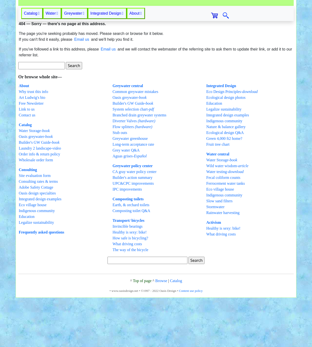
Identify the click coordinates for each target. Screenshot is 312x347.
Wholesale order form (36, 209)
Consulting (28, 219)
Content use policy (191, 340)
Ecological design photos (225, 147)
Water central (217, 203)
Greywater (74, 63)
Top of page (142, 330)
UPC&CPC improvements (133, 233)
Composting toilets (128, 248)
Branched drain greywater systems (139, 164)
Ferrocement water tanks (225, 233)
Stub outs (120, 182)
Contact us (27, 164)
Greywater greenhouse (130, 188)
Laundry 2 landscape (40, 197)
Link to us (27, 158)
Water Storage (34, 180)
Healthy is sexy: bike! (130, 281)
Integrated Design (106, 63)
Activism (213, 272)
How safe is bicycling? (130, 287)
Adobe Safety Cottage (36, 237)
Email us (81, 89)
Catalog (25, 174)
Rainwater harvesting (222, 262)
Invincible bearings (128, 276)
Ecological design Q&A (225, 182)
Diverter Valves (134, 170)
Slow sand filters (219, 250)
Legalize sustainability (36, 272)
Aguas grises (130, 205)
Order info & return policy (39, 203)
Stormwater (215, 256)
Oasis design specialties (37, 242)
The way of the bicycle (130, 299)
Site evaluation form (35, 225)
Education (27, 266)
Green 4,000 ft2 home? (224, 188)
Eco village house (33, 254)
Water (52, 63)
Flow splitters (132, 176)
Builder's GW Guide (39, 192)
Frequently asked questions (41, 281)
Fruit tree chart (217, 194)
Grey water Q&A (126, 199)
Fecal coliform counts (223, 227)
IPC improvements (127, 238)
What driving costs (127, 293)
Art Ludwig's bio (32, 147)
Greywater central (128, 135)
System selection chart (133, 158)
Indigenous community (37, 260)
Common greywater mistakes (135, 141)
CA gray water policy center (134, 221)
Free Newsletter (31, 153)
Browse (161, 330)
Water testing (225, 221)
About (135, 63)
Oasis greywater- (36, 186)
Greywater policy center (133, 215)
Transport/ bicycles (129, 270)
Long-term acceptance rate (133, 194)
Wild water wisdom (227, 215)
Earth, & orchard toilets (131, 254)
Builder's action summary (133, 227)
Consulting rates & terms (38, 231)
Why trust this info (33, 141)
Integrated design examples (40, 248)
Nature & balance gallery (225, 176)
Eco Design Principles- (232, 141)
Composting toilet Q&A (131, 260)
